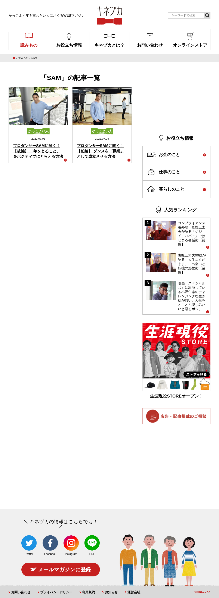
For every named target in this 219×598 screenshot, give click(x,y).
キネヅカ (109, 15)
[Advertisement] (176, 99)
